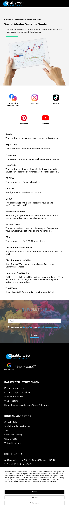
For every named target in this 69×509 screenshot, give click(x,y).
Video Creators (12, 443)
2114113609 (26, 464)
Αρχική (6, 19)
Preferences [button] (51, 481)
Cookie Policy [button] (57, 479)
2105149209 (11, 464)
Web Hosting (11, 400)
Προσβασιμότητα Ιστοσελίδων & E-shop (26, 405)
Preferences (35, 503)
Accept (34, 492)
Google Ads (10, 422)
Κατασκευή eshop (14, 388)
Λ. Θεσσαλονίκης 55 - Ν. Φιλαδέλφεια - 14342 (29, 460)
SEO (6, 430)
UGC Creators (12, 438)
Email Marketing (13, 434)
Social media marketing (17, 426)
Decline (35, 497)
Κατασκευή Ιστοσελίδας (17, 392)
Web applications (13, 396)
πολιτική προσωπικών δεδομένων (49, 327)
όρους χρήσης (27, 327)
